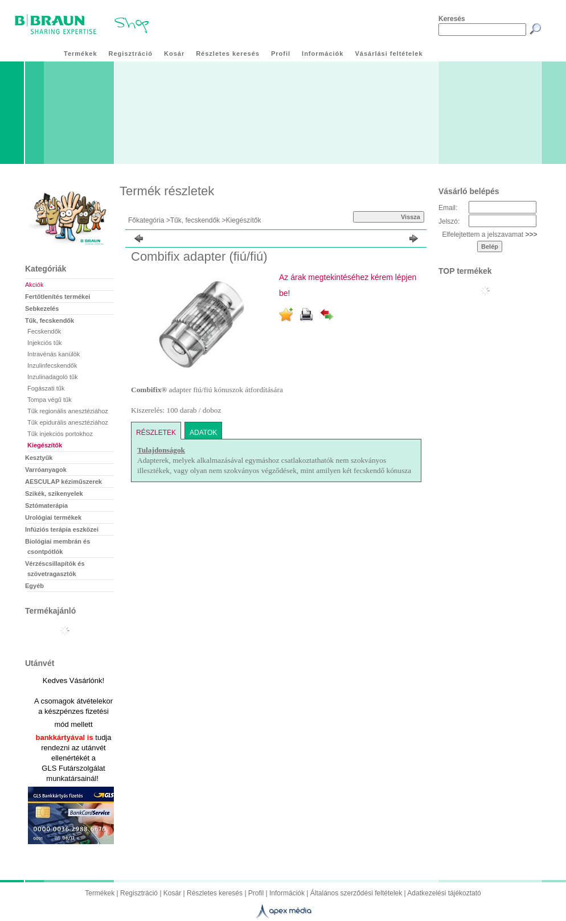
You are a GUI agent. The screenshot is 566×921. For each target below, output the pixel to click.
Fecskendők (44, 331)
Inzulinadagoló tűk (52, 376)
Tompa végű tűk (49, 399)
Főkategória (146, 220)
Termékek (99, 893)
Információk (287, 893)
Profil (256, 893)
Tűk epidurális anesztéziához (67, 422)
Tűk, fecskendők (195, 220)
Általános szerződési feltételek (356, 893)
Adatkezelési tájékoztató (444, 893)
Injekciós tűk (44, 342)
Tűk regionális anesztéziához (67, 411)
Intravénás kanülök (53, 354)
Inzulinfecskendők (52, 365)
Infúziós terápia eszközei (62, 529)
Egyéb (34, 585)
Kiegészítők (44, 445)
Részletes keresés (215, 893)
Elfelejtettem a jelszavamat (489, 235)
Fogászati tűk (45, 388)
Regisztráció (139, 893)
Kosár (172, 893)
